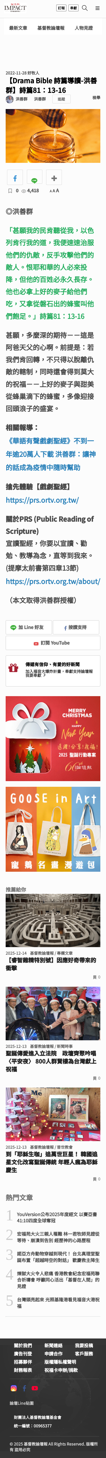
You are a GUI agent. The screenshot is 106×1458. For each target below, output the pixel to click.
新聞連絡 (53, 1345)
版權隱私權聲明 (60, 1361)
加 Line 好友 (27, 627)
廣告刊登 (23, 1353)
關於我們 (23, 1345)
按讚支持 (75, 627)
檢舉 (96, 97)
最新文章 (18, 28)
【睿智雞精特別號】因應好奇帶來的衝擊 (51, 964)
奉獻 (73, 7)
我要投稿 (84, 1345)
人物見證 (84, 28)
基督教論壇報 (50, 28)
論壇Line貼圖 (22, 1403)
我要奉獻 (36, 675)
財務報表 (23, 1370)
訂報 (61, 7)
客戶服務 (84, 1353)
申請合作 (53, 1353)
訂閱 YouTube (52, 642)
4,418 (30, 190)
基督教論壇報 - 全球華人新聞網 (15, 8)
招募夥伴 (23, 1361)
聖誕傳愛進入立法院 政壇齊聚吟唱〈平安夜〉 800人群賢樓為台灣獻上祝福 (51, 1061)
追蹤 (61, 99)
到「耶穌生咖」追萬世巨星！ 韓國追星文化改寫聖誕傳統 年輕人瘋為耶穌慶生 (52, 1162)
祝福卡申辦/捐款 (61, 1370)
